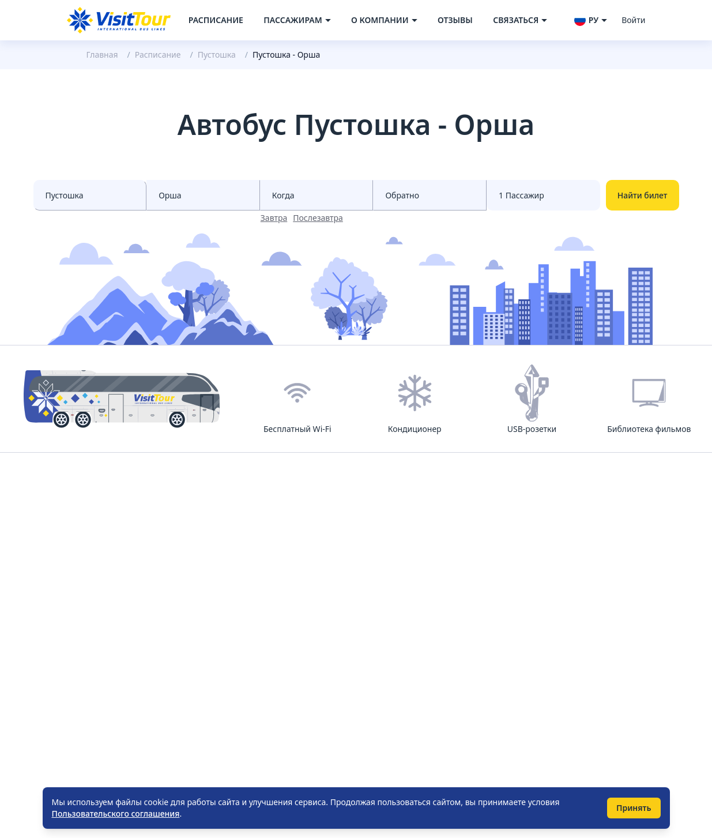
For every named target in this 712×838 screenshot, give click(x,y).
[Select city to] (203, 195)
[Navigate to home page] (119, 20)
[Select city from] (90, 195)
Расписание (216, 19)
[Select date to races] (430, 195)
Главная (102, 54)
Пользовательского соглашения (116, 813)
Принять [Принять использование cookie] (633, 807)
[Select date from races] (317, 195)
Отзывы (455, 19)
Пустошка (217, 54)
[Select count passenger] (543, 195)
